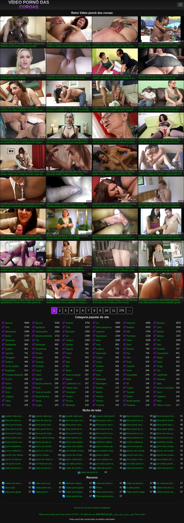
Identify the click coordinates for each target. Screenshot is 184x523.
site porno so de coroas (14, 463)
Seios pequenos (104, 327)
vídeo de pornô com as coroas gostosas (75, 468)
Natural (69, 349)
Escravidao (131, 375)
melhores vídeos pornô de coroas (105, 442)
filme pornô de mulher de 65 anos (136, 429)
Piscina (69, 401)
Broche (39, 323)
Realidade (10, 370)
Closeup (39, 362)
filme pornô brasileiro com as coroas (166, 420)
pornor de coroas (74, 455)
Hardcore (130, 323)
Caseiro (100, 366)
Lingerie (100, 349)
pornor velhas (102, 455)
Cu (97, 323)
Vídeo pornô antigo (135, 492)
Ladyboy (9, 396)
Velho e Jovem (164, 405)
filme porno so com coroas (136, 433)
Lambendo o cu (73, 383)
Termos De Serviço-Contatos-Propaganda (92, 508)
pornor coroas (42, 455)
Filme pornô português (105, 496)
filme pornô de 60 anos (14, 429)
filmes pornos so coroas (45, 442)
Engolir (8, 388)
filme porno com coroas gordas (75, 425)
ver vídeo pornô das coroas (105, 463)
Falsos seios (72, 388)
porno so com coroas (45, 450)
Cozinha (100, 405)
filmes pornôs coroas (136, 438)
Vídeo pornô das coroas (28, 4)
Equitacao (40, 327)
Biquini (69, 379)
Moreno (9, 323)
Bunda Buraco (42, 396)
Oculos (69, 396)
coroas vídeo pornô (105, 416)
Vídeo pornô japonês (75, 492)
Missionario (10, 331)
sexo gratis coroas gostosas (136, 459)
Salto (159, 383)
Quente (69, 344)
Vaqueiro (100, 331)
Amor (7, 392)
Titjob (7, 401)
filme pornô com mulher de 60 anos (136, 425)
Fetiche (99, 396)
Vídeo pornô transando (75, 496)
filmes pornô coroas (45, 438)
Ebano (129, 396)
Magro (160, 357)
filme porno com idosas (105, 425)
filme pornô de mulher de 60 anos (105, 429)
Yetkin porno (44, 514)
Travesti (130, 392)
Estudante (101, 379)
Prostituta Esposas (14, 375)
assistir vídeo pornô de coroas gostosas (75, 416)
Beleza (160, 336)
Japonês (9, 353)
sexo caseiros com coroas (105, 459)
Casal (99, 362)
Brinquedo (40, 344)
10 (106, 310)
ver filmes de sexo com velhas (45, 463)
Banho (99, 392)
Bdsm (68, 370)
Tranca (129, 388)
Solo (159, 344)
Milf (128, 331)
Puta (68, 357)
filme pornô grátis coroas (14, 433)
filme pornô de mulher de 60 (75, 429)
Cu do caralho (12, 366)
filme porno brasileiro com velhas (14, 425)
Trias (68, 327)
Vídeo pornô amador (105, 492)
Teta (7, 327)
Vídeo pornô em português (45, 487)
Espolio (160, 331)
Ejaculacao (101, 336)
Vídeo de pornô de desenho (136, 483)
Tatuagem (10, 357)
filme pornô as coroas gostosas (136, 420)
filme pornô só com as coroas (105, 433)
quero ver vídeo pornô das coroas (45, 459)
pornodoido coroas (75, 450)
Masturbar (10, 340)
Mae (68, 362)
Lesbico (9, 349)
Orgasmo (161, 396)
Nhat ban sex (89, 514)
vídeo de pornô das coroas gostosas (90, 472)
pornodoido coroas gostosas (105, 450)
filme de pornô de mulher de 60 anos (166, 416)
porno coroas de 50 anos (136, 446)
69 (127, 383)
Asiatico (69, 340)
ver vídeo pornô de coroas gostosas (136, 463)
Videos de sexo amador (166, 487)
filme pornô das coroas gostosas (166, 425)
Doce (129, 344)
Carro (159, 392)
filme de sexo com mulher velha (14, 420)
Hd (67, 336)
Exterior (130, 349)
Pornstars (131, 336)
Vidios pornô (42, 492)
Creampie (70, 392)
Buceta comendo (44, 383)
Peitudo (69, 323)
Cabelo (99, 370)
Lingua (39, 405)
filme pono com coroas (105, 420)
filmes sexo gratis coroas (75, 442)
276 (121, 310)
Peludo (39, 353)
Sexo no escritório (165, 388)
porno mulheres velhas (14, 450)
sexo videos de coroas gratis (166, 459)
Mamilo (39, 379)
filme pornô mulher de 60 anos (75, 433)
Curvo (38, 370)
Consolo (130, 366)
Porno (99, 487)
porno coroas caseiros (105, 446)
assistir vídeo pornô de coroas (45, 416)
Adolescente (41, 331)
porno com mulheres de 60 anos (75, 446)
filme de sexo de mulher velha (45, 420)
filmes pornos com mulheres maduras (105, 438)
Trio (158, 340)
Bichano (160, 323)
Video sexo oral (43, 483)
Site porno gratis (13, 492)
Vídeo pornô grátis (74, 487)
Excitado (161, 349)
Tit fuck (8, 379)
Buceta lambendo (44, 336)
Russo (8, 383)
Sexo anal (10, 487)
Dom (98, 375)
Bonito (8, 336)
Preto (129, 362)
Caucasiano (162, 353)
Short (129, 370)
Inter (128, 357)
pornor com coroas (135, 450)
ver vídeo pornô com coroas (75, 463)
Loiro (159, 327)
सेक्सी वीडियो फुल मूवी (104, 514)
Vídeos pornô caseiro (166, 492)
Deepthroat (41, 349)
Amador (39, 357)
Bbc (68, 366)
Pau (128, 353)
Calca (129, 340)
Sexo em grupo (73, 375)
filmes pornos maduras (14, 442)
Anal (98, 344)
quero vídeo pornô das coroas (75, 459)
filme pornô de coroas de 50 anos (45, 429)
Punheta (40, 366)
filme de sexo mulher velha (75, 420)
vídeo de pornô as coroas (14, 468)
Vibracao (161, 379)
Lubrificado (162, 375)
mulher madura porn (136, 442)
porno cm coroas (44, 446)
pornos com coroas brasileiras (136, 455)
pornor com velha (165, 450)
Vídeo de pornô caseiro (105, 483)
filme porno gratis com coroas (166, 429)
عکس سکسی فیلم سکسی (123, 514)
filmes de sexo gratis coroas (166, 433)
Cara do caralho (43, 392)
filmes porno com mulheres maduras (14, 438)
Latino (39, 375)
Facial (69, 353)
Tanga (160, 366)
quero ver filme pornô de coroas (14, 459)
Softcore (9, 362)
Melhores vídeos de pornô (75, 483)
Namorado (101, 353)
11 (113, 310)
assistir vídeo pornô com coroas (14, 416)
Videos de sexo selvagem (14, 483)
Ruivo (159, 362)
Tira (37, 340)
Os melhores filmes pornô (166, 483)
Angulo (99, 357)
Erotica (99, 388)
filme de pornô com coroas (136, 416)
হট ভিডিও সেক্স (77, 514)
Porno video (140, 514)
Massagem (101, 383)
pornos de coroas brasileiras (166, 455)
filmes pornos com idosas (75, 438)
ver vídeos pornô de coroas (166, 463)
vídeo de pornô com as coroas (45, 468)
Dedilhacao (10, 344)
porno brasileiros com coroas (14, 446)
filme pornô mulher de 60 (45, 433)
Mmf (128, 379)
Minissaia (70, 405)
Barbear (130, 327)
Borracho (70, 331)
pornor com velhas (14, 455)
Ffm (158, 370)
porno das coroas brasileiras (166, 446)
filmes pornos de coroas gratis (166, 438)
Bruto (38, 388)
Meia (98, 340)
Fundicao (130, 405)
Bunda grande (133, 401)
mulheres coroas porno (166, 442)
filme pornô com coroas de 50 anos (45, 425)
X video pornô (133, 487)
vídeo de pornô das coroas (136, 468)
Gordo (39, 401)
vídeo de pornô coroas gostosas (105, 468)
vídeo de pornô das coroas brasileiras (166, 468)
